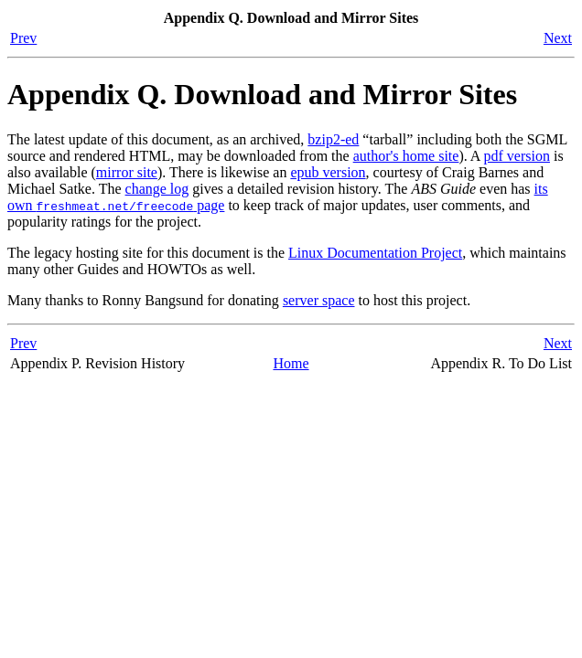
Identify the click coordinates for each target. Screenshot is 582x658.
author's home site (406, 156)
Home (290, 363)
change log (157, 188)
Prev (23, 38)
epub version (327, 172)
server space (319, 300)
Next (558, 38)
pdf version (517, 156)
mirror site (126, 172)
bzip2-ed (333, 139)
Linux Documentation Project (375, 252)
